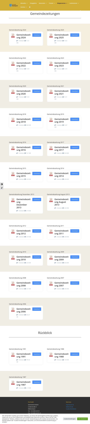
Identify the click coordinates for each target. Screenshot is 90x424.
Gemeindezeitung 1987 (23, 383)
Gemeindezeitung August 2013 (61, 202)
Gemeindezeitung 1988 (61, 355)
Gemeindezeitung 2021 (61, 92)
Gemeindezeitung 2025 (61, 36)
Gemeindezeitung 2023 (61, 64)
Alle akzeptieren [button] (82, 419)
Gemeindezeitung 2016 (23, 148)
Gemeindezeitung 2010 (23, 258)
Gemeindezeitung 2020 (23, 92)
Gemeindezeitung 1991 (23, 355)
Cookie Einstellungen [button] (69, 419)
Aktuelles (23, 3)
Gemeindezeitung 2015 (23, 174)
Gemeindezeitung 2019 (61, 120)
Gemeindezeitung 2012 (23, 232)
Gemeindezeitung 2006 (23, 310)
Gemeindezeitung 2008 (23, 284)
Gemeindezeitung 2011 (61, 232)
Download (37, 35)
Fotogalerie (33, 3)
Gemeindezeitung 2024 (23, 36)
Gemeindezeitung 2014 (61, 174)
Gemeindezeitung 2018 (23, 120)
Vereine (22, 7)
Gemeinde (42, 3)
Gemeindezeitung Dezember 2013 (23, 203)
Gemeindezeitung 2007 (61, 284)
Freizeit (51, 3)
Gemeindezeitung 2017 (61, 148)
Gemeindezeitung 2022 (23, 64)
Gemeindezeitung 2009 (61, 258)
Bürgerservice (61, 3)
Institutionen (73, 3)
